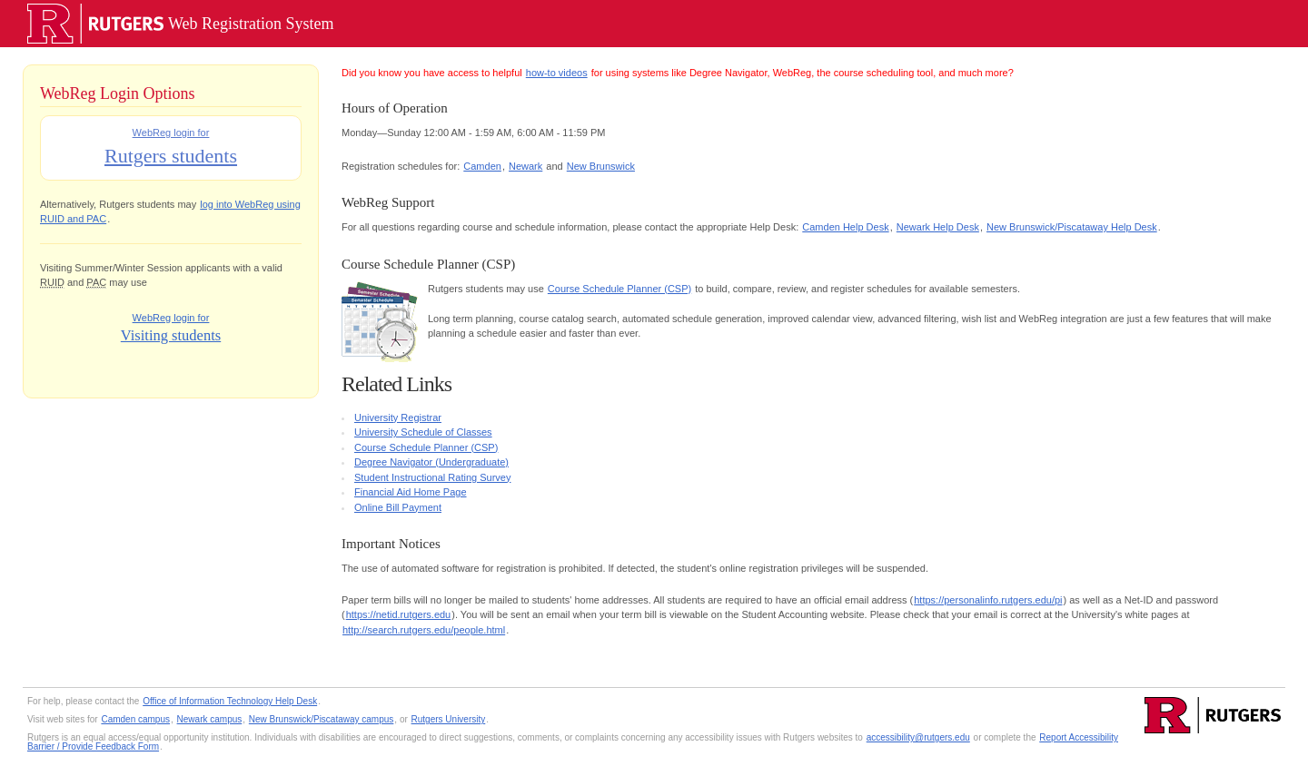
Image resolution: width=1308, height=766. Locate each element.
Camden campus (135, 719)
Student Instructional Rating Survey (432, 477)
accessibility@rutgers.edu (918, 737)
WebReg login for (170, 149)
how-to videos (557, 72)
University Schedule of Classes (423, 432)
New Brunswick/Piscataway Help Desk (1071, 226)
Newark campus (210, 719)
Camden (482, 166)
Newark (525, 166)
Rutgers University (448, 719)
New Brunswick (601, 166)
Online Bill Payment (397, 507)
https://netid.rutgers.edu (398, 614)
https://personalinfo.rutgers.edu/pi (988, 599)
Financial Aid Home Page (410, 491)
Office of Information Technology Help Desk (230, 701)
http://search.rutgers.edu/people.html (423, 629)
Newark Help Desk (938, 226)
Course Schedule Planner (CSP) (619, 288)
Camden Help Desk (845, 226)
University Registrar (397, 417)
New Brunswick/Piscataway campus (321, 719)
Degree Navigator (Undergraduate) (431, 462)
